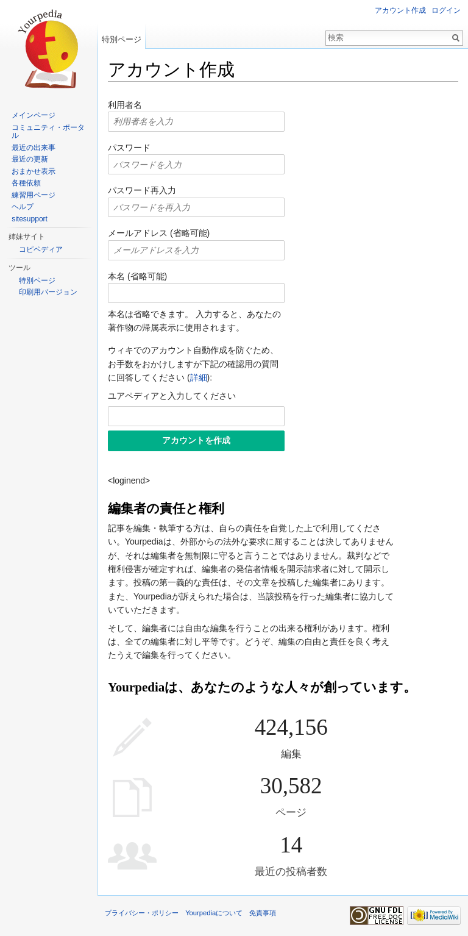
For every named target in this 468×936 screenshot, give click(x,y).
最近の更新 (30, 159)
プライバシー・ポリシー (142, 912)
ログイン (446, 10)
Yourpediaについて (214, 912)
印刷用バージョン (48, 292)
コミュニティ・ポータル (48, 131)
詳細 (198, 377)
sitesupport (30, 219)
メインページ (33, 115)
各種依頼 (26, 183)
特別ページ (121, 39)
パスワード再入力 (142, 190)
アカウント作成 (400, 10)
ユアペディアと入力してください (172, 396)
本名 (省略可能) (137, 276)
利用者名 (125, 105)
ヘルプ (23, 206)
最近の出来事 (33, 147)
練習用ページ (33, 195)
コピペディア (41, 249)
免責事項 (262, 912)
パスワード (129, 147)
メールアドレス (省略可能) (159, 233)
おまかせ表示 (33, 171)
